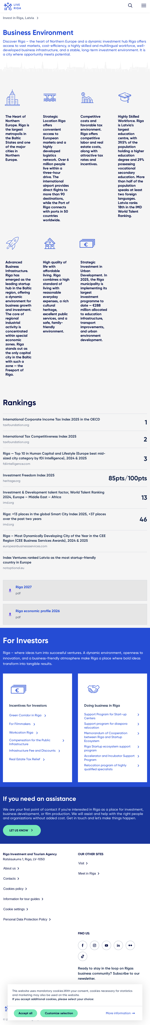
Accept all (25, 1013)
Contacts (12, 878)
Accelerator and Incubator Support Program (112, 758)
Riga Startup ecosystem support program (112, 748)
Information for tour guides (24, 899)
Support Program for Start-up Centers (112, 716)
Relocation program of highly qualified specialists (112, 767)
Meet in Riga (89, 873)
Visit (83, 863)
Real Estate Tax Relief (27, 759)
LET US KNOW (21, 830)
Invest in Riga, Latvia (18, 18)
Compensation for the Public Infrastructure (37, 742)
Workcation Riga (24, 733)
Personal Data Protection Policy (27, 919)
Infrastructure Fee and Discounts (35, 751)
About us (12, 868)
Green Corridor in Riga (28, 715)
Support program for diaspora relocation (112, 725)
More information (121, 1013)
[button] (130, 6)
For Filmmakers (23, 724)
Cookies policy (16, 889)
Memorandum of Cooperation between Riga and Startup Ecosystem (112, 737)
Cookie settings (16, 909)
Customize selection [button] (59, 1013)
